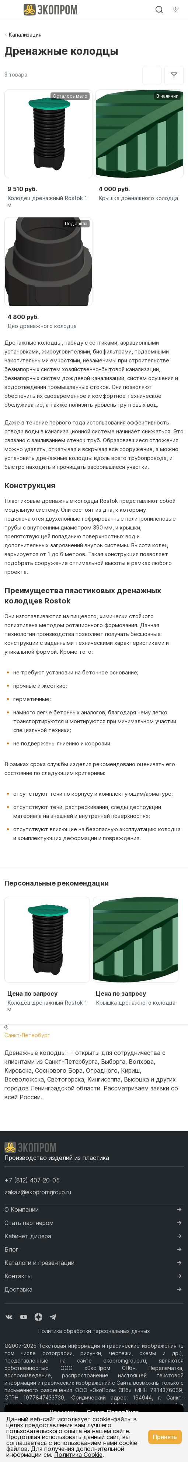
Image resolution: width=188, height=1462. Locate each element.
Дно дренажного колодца (42, 326)
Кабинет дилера (27, 1236)
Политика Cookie (78, 1454)
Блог (11, 1249)
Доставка (18, 1289)
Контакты (18, 1276)
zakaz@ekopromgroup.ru (37, 1192)
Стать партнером (28, 1222)
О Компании (21, 1209)
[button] (32, 1180)
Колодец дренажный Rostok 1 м (47, 201)
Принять (165, 1437)
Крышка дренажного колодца (138, 198)
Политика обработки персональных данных (94, 1331)
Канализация (25, 34)
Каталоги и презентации (39, 1262)
